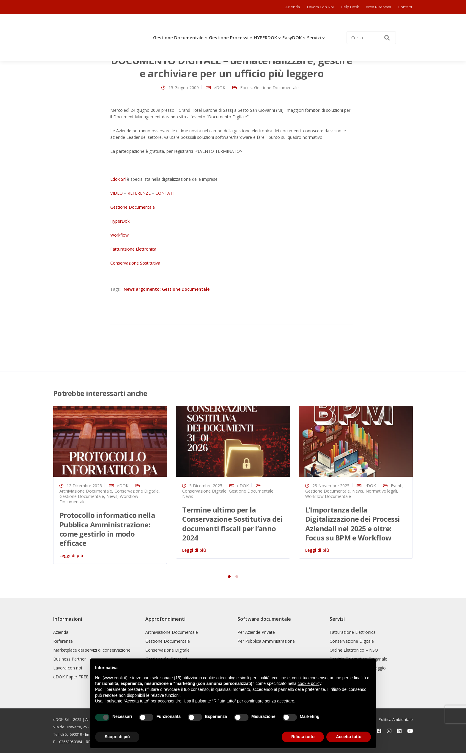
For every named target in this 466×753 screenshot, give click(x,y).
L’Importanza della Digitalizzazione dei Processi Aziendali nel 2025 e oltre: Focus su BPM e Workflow (352, 524)
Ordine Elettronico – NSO (354, 650)
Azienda (292, 7)
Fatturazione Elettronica (133, 249)
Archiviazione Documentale (85, 491)
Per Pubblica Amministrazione (266, 641)
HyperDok (120, 221)
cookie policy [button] (309, 683)
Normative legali (381, 491)
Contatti (405, 7)
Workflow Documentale (328, 496)
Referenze (63, 641)
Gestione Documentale (178, 37)
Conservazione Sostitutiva (135, 263)
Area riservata (378, 7)
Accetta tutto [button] (348, 736)
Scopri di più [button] (117, 736)
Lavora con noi (320, 7)
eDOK (219, 87)
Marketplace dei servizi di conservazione (91, 650)
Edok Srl (118, 179)
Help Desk (350, 7)
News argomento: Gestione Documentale (167, 289)
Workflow (119, 235)
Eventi (396, 485)
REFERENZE (139, 193)
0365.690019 (71, 734)
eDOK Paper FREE (70, 677)
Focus (246, 87)
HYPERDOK (265, 37)
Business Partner (69, 659)
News (111, 496)
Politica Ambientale (396, 719)
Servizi (314, 37)
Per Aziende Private (256, 632)
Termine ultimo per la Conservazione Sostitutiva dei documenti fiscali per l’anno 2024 (232, 524)
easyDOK (292, 37)
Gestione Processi (228, 37)
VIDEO (116, 193)
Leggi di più (71, 555)
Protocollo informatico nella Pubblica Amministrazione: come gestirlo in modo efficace (107, 529)
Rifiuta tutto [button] (303, 736)
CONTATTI (166, 193)
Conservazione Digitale (136, 491)
